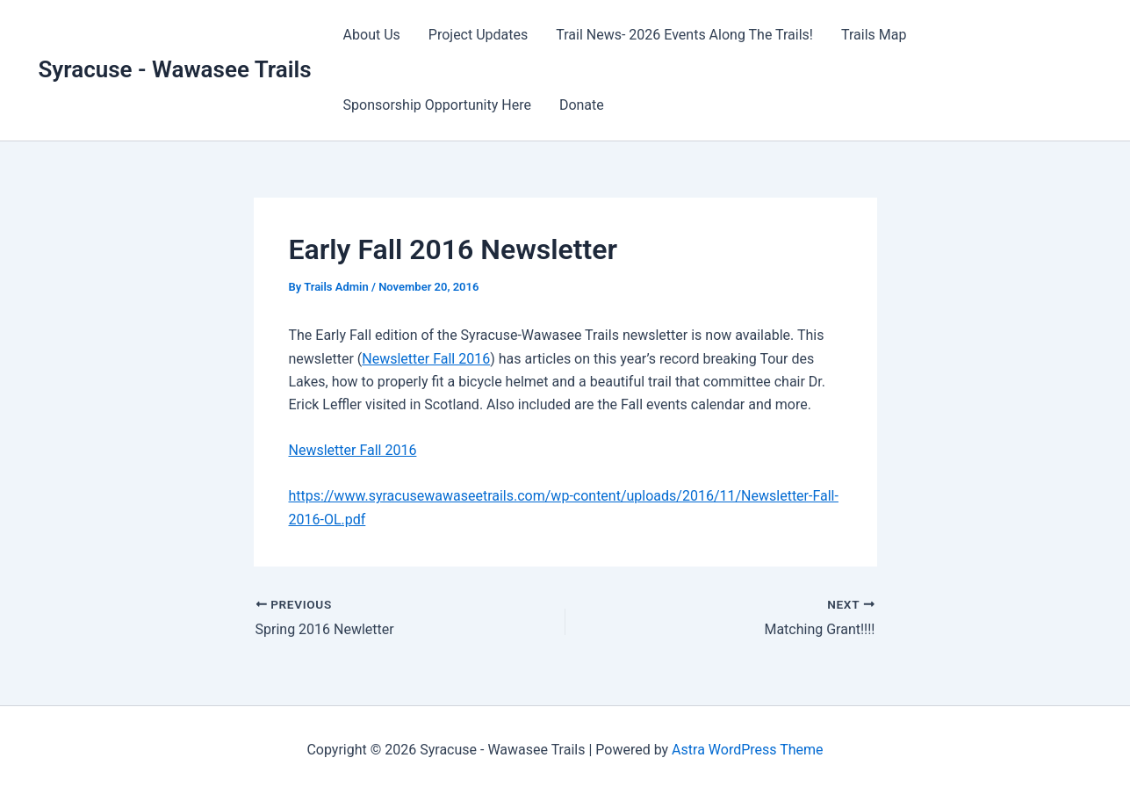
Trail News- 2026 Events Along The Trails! (684, 34)
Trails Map (873, 34)
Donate (581, 105)
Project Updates (478, 34)
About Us (371, 34)
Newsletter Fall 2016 (426, 358)
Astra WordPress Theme (747, 749)
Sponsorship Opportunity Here (437, 105)
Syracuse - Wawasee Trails (175, 69)
